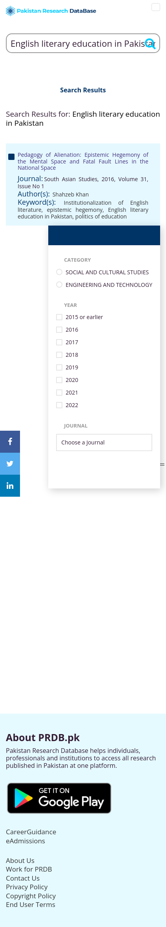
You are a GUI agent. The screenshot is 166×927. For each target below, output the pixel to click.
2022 (72, 405)
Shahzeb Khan (71, 194)
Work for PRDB (29, 869)
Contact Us (23, 878)
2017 (72, 342)
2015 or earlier (84, 317)
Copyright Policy (31, 895)
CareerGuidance (31, 831)
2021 (72, 392)
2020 (72, 380)
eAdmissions (25, 840)
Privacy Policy (26, 886)
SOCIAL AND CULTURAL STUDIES (107, 272)
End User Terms (30, 904)
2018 (72, 355)
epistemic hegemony (75, 209)
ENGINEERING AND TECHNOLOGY (109, 285)
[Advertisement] (83, 571)
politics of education (101, 216)
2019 (72, 367)
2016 (72, 330)
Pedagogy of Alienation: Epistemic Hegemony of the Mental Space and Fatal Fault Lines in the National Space (83, 161)
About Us (20, 860)
